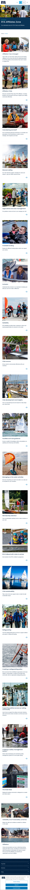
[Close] (28, 877)
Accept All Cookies (16, 888)
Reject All (16, 884)
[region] (15, 882)
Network (2, 33)
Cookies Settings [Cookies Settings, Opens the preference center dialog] (16, 881)
